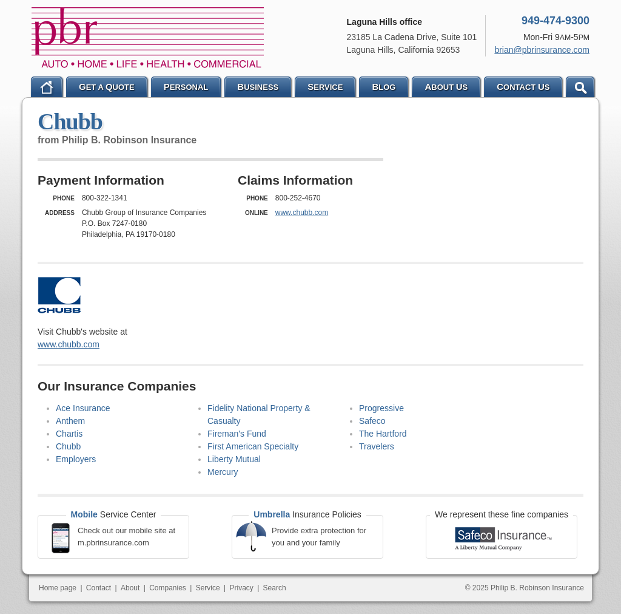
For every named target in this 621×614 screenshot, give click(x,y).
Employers (76, 459)
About (130, 588)
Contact (98, 588)
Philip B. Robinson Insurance (148, 37)
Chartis (69, 433)
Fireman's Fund (236, 433)
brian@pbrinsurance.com (541, 50)
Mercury (222, 472)
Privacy (241, 588)
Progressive (381, 408)
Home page (57, 588)
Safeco (372, 421)
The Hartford (383, 433)
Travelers (376, 446)
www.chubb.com (301, 212)
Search (274, 588)
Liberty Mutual (234, 459)
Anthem (70, 421)
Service (208, 588)
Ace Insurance (83, 408)
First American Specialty (252, 446)
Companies (167, 588)
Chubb (68, 446)
